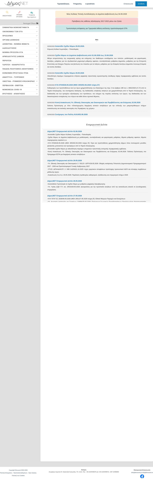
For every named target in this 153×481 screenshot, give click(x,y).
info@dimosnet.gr (136, 472)
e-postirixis (90, 4)
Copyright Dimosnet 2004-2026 (18, 470)
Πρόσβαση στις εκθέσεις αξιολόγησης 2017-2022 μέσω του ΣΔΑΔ (97, 14)
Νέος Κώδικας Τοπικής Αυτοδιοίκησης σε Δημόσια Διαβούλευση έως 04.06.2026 (65, 14)
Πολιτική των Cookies (18, 475)
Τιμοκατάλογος (63, 4)
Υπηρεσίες (77, 4)
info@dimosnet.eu (147, 472)
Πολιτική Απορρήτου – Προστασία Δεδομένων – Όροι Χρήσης (18, 473)
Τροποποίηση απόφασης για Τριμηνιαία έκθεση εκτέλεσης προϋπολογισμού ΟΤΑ (128, 14)
